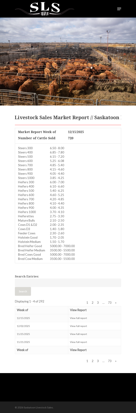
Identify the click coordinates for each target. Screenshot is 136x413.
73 (110, 302)
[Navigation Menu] (119, 9)
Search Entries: (27, 276)
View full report (78, 318)
